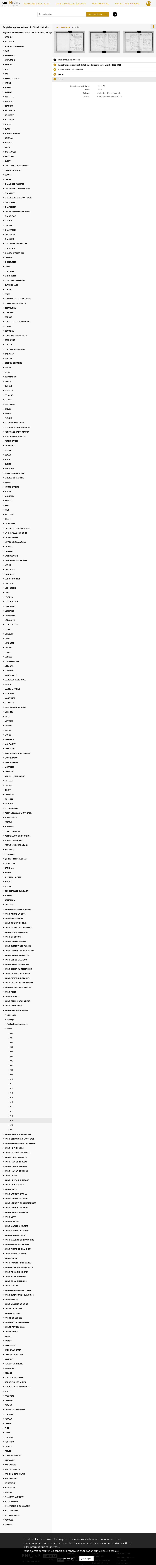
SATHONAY (10, 1345)
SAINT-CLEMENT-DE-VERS (16, 941)
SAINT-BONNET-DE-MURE (16, 923)
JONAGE (8, 500)
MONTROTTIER (11, 762)
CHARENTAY (10, 216)
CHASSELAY (10, 234)
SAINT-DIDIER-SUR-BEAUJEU (17, 978)
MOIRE (8, 735)
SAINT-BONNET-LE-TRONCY (17, 932)
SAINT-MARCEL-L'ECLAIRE (16, 1226)
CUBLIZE (8, 344)
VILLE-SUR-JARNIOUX (14, 1497)
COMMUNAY (10, 308)
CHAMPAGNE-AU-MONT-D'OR (18, 197)
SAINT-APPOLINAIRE (14, 918)
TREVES (8, 1451)
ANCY (7, 69)
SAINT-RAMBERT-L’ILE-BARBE (18, 1262)
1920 (11, 1125)
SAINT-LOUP (10, 1217)
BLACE (7, 129)
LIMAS (7, 638)
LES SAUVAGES (11, 624)
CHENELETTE (10, 262)
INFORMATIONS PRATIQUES (127, 3)
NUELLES (9, 780)
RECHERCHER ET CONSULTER (36, 3)
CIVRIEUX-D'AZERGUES (15, 280)
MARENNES (10, 698)
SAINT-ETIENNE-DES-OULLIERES (19, 982)
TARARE (8, 1405)
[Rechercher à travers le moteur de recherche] (63, 14)
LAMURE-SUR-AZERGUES (16, 560)
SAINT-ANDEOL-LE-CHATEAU (18, 909)
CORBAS (8, 317)
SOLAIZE (8, 1373)
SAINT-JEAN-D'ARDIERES (16, 1157)
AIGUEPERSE (10, 41)
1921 (11, 1129)
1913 (11, 1093)
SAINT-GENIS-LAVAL (14, 1005)
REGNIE (8, 872)
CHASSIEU (9, 239)
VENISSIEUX (10, 1483)
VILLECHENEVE (11, 1501)
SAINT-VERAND (11, 1299)
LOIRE (7, 652)
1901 (11, 1038)
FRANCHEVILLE (11, 441)
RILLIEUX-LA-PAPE (13, 877)
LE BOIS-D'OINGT (12, 578)
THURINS (9, 1437)
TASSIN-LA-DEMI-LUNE (15, 1409)
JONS (7, 505)
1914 (11, 1097)
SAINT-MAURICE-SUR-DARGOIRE (19, 1240)
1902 (11, 1042)
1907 (11, 1065)
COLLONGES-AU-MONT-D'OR (18, 298)
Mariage (10, 1019)
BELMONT (9, 115)
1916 (11, 1106)
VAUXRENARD (11, 1478)
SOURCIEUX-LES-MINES (15, 1382)
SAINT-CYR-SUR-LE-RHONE (17, 964)
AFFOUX (8, 37)
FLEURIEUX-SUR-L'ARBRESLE (17, 427)
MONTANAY (10, 748)
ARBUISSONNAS (12, 78)
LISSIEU (8, 647)
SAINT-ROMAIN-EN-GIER (16, 1281)
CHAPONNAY (11, 202)
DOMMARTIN (10, 377)
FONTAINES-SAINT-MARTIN (17, 432)
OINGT (8, 790)
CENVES (8, 175)
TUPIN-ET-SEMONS (13, 1455)
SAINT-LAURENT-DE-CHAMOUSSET (20, 1203)
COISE (7, 294)
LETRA (7, 629)
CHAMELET (9, 193)
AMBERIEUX (10, 55)
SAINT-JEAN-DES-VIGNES (16, 1166)
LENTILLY (9, 597)
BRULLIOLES (10, 152)
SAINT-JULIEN (11, 1175)
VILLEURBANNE (12, 1510)
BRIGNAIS (9, 138)
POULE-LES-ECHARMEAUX (16, 845)
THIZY (7, 1432)
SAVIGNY (9, 1359)
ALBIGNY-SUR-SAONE (14, 46)
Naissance (11, 1015)
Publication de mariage (17, 1024)
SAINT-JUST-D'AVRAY (14, 1184)
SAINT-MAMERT (12, 1221)
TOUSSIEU (9, 1442)
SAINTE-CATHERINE (13, 1308)
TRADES (8, 1446)
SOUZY (8, 1391)
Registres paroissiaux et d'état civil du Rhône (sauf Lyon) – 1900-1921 (29, 32)
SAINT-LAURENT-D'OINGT (16, 1198)
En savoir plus (69, 1558)
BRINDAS (9, 142)
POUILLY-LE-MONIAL (14, 840)
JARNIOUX (9, 496)
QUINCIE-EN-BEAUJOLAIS (16, 859)
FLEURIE (8, 418)
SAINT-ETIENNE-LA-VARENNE (18, 987)
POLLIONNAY (11, 817)
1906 (11, 1061)
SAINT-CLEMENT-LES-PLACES (18, 946)
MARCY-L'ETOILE (12, 689)
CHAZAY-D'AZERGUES (14, 253)
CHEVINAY (9, 271)
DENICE (8, 367)
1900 (11, 1033)
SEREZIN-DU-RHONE (14, 1363)
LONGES (8, 657)
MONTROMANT (11, 758)
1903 (11, 1047)
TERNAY (8, 1419)
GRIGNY (8, 482)
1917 (11, 1111)
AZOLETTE (9, 96)
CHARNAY (9, 225)
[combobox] (97, 14)
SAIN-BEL (9, 904)
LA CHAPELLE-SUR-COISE (16, 533)
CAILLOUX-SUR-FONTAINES (17, 165)
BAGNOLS (9, 101)
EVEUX (8, 409)
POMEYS (8, 822)
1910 (11, 1079)
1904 (11, 1051)
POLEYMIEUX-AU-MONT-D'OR (18, 813)
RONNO (8, 895)
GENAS (8, 450)
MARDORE (9, 693)
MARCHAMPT (11, 675)
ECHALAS (9, 395)
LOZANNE (9, 666)
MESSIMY (9, 712)
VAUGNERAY (10, 1464)
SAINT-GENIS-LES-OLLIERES (17, 1010)
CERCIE (8, 179)
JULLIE (8, 519)
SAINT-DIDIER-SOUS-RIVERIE (17, 973)
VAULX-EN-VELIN (12, 1469)
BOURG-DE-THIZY (12, 133)
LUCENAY (9, 670)
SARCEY (8, 1341)
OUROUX (9, 803)
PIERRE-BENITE (11, 808)
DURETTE (9, 390)
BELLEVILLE (10, 110)
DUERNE (8, 386)
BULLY (8, 161)
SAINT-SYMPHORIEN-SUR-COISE (19, 1295)
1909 (11, 1074)
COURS (8, 326)
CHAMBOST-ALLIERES (14, 184)
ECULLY (8, 399)
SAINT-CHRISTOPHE (14, 937)
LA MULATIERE (11, 537)
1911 (11, 1083)
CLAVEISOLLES (11, 285)
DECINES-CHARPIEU (14, 363)
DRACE (8, 381)
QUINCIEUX (10, 863)
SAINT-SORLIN (11, 1285)
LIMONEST (9, 643)
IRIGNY (8, 491)
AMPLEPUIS (10, 60)
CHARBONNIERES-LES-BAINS (17, 211)
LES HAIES (9, 611)
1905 (11, 1056)
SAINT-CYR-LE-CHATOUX (16, 960)
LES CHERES (10, 606)
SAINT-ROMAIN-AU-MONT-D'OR (19, 1267)
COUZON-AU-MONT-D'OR (16, 335)
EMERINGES (10, 404)
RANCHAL (9, 868)
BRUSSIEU (9, 156)
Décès (9, 1028)
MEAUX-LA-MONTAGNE (15, 707)
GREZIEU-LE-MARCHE (14, 478)
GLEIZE (8, 464)
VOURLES (9, 1520)
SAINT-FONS (10, 992)
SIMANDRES (10, 1368)
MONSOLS (9, 739)
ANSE (7, 74)
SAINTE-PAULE (11, 1331)
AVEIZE (8, 87)
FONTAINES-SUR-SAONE (15, 436)
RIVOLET (8, 886)
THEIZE (8, 1423)
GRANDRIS (9, 468)
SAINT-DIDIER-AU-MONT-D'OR (18, 969)
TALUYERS (9, 1396)
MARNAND (9, 702)
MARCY (8, 684)
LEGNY (8, 592)
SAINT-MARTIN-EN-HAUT (16, 1235)
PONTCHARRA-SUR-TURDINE (18, 836)
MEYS (7, 716)
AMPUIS (8, 64)
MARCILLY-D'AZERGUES (15, 679)
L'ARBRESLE (10, 523)
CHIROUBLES (10, 276)
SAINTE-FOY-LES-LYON (15, 1327)
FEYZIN (8, 413)
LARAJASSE (10, 574)
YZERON (8, 1524)
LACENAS (9, 551)
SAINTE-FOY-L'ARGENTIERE (17, 1322)
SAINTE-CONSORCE (13, 1318)
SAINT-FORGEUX (12, 996)
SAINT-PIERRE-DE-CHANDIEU (18, 1249)
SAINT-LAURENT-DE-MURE (16, 1207)
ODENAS (8, 785)
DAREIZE (8, 358)
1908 (11, 1070)
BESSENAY (9, 119)
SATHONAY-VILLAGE (14, 1354)
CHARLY (8, 220)
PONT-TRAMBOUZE (13, 831)
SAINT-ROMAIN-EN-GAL (15, 1276)
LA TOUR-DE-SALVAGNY (15, 542)
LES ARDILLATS (11, 601)
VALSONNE (10, 1460)
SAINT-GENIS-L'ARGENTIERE (17, 1001)
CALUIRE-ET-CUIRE (13, 170)
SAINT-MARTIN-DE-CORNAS (17, 1230)
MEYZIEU (9, 721)
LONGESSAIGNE (12, 661)
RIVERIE (8, 881)
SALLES (8, 1336)
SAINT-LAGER (11, 1189)
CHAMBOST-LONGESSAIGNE (17, 188)
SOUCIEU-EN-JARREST (14, 1377)
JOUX (7, 510)
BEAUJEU (9, 106)
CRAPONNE (10, 340)
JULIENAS (9, 514)
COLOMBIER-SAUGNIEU (15, 303)
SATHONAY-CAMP (13, 1350)
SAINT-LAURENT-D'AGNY (16, 1194)
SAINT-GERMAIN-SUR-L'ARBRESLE (20, 1143)
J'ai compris (86, 1558)
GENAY (8, 455)
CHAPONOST (10, 207)
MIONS (8, 730)
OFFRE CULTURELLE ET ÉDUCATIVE (71, 3)
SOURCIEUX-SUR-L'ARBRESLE (18, 1386)
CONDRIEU (9, 312)
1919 (11, 1120)
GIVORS (8, 459)
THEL (7, 1428)
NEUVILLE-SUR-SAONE (15, 776)
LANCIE (8, 565)
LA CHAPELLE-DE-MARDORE (17, 528)
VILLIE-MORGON (12, 1515)
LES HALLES (10, 615)
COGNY (8, 289)
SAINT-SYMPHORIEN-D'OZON (18, 1290)
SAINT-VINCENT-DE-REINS (16, 1304)
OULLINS (9, 799)
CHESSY (8, 266)
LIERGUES (9, 634)
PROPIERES (10, 849)
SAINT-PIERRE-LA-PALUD (16, 1253)
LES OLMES (10, 620)
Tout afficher (62, 27)
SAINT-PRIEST (11, 1258)
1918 (11, 1116)
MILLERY (9, 725)
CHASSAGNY (10, 230)
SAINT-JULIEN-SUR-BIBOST (17, 1180)
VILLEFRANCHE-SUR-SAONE (17, 1506)
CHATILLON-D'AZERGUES (16, 243)
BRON (7, 147)
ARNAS (8, 83)
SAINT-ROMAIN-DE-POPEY (16, 1272)
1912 (11, 1088)
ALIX (7, 51)
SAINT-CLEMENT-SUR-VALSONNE (19, 950)
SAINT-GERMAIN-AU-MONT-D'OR (19, 1139)
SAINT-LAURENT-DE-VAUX (16, 1212)
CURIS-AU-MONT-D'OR (15, 349)
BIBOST (8, 124)
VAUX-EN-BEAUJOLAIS (15, 1474)
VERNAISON (10, 1487)
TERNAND (9, 1414)
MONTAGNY (10, 744)
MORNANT (9, 771)
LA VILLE (9, 546)
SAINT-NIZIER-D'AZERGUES (17, 1244)
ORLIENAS (9, 794)
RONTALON (10, 900)
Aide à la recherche (47, 19)
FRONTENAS (10, 445)
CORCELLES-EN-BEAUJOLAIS (17, 321)
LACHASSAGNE (11, 556)
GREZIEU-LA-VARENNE (15, 473)
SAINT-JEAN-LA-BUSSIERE (16, 1171)
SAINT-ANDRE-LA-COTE (15, 914)
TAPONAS (9, 1400)
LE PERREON (10, 588)
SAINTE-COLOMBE (13, 1313)
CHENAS (8, 257)
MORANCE (9, 767)
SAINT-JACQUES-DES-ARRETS (18, 1152)
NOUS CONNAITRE (100, 3)
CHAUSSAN (10, 248)
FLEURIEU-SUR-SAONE (15, 422)
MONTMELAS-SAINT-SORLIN (17, 753)
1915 (11, 1102)
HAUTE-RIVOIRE (12, 487)
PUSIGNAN (9, 854)
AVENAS (8, 92)
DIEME (7, 372)
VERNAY (8, 1492)
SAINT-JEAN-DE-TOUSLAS (16, 1162)
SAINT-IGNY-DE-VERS (14, 1148)
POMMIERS (10, 826)
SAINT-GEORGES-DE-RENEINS (18, 1134)
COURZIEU (9, 331)
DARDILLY (9, 354)
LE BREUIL (9, 583)
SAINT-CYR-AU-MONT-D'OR (17, 955)
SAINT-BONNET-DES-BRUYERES (19, 927)
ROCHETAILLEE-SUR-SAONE (17, 891)
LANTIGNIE (10, 569)
